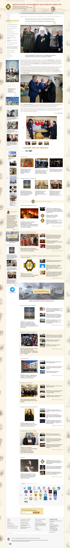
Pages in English (9, 55)
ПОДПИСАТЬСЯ (36, 512)
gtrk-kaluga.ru (60, 113)
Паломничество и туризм (24, 520)
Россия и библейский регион (12, 26)
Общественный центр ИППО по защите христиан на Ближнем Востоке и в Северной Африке (12, 47)
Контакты (8, 53)
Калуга (37, 147)
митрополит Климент (27, 147)
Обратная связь (52, 531)
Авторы (36, 526)
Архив (17, 94)
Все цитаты (16, 229)
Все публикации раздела (58, 226)
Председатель (9, 22)
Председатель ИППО (11, 524)
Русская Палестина (10, 44)
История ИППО (10, 523)
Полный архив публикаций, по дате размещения (56, 521)
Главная (8, 15)
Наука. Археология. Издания (12, 28)
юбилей (33, 147)
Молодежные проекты (11, 35)
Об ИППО (8, 17)
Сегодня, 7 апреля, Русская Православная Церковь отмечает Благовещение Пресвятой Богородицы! (40, 13)
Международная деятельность (12, 24)
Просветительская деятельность (12, 33)
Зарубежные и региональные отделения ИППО (25, 528)
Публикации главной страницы (43, 201)
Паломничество (9, 30)
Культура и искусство (10, 50)
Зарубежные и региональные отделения (12, 41)
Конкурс (8, 57)
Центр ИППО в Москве (54, 524)
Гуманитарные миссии (11, 31)
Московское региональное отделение (11, 38)
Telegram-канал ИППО (12, 292)
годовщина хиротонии (44, 147)
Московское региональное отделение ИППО (25, 525)
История (8, 18)
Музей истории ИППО (10, 52)
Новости (8, 20)
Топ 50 (17, 285)
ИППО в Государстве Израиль (12, 42)
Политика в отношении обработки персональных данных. (20, 541)
